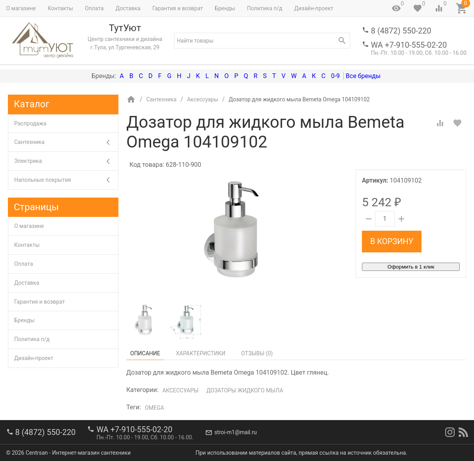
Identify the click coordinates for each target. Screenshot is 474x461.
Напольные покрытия (66, 180)
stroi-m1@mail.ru (235, 432)
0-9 (335, 76)
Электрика (66, 161)
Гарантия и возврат (177, 8)
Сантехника (66, 142)
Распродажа (30, 123)
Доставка (128, 8)
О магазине (21, 8)
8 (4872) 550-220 (401, 30)
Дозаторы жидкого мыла (244, 390)
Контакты (60, 8)
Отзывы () (257, 353)
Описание (145, 353)
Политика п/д (265, 8)
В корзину (391, 241)
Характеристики (200, 353)
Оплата (94, 8)
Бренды (225, 8)
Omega (154, 408)
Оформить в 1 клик (411, 267)
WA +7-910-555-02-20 (409, 45)
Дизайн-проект (313, 8)
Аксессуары (180, 390)
